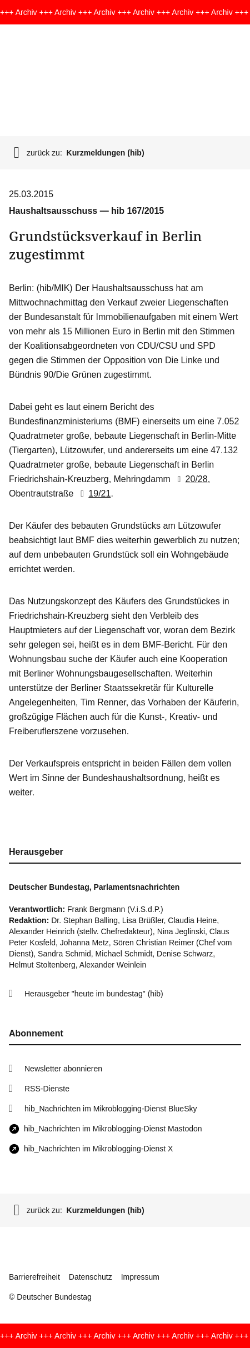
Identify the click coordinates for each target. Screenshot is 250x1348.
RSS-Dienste (46, 1088)
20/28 (190, 479)
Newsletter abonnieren (63, 1068)
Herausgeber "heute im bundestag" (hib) (93, 993)
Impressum (140, 1276)
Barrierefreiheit (34, 1276)
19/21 (93, 493)
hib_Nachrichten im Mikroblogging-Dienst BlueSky (110, 1108)
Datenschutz (90, 1276)
